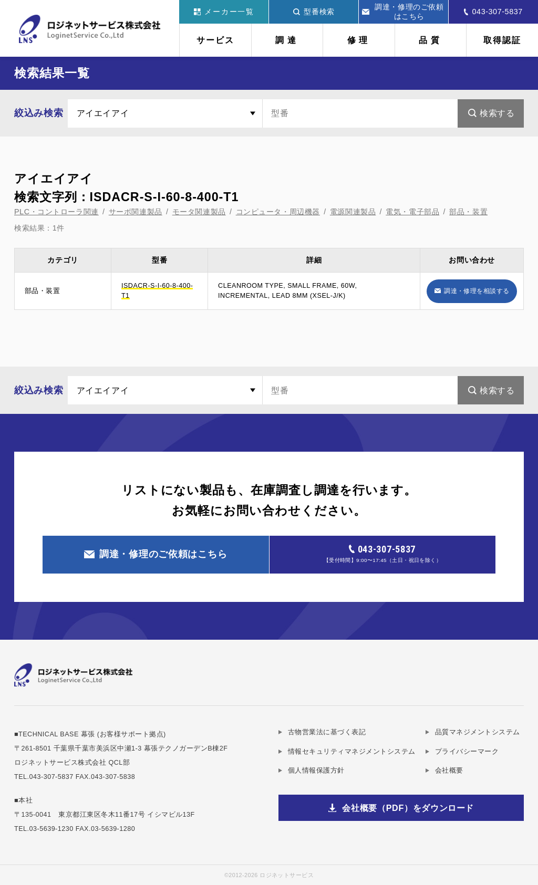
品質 (430, 40)
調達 (287, 40)
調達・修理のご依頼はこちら (403, 12)
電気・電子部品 (412, 211)
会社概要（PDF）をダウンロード (408, 808)
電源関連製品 (353, 211)
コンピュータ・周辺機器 (278, 211)
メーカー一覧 (224, 11)
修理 (359, 40)
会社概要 (449, 770)
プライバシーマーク (467, 751)
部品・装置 (468, 211)
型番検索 (314, 11)
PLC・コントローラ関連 (56, 211)
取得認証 (502, 40)
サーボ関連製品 (135, 211)
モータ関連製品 (199, 211)
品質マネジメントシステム (477, 732)
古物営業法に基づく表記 (327, 732)
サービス (215, 40)
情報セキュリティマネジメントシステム (352, 751)
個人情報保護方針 (316, 770)
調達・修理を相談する (477, 290)
